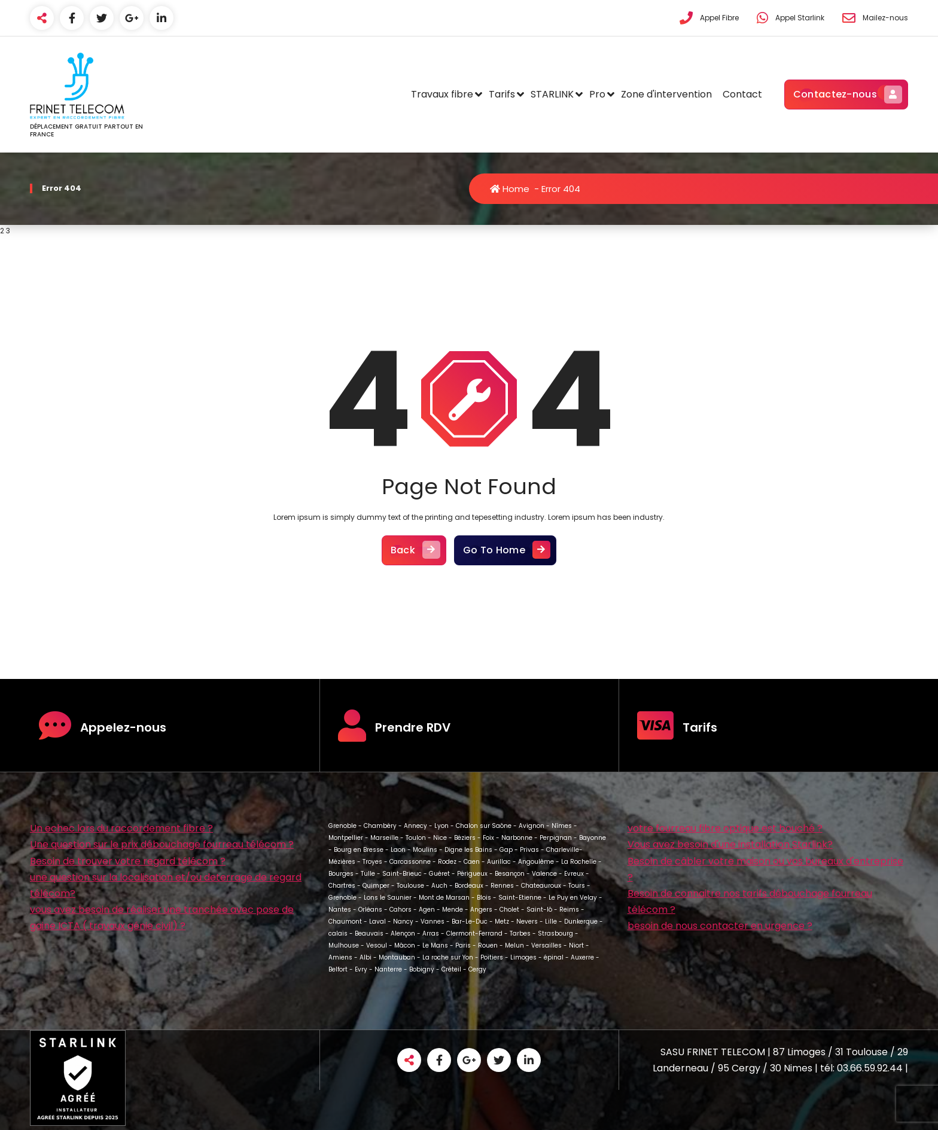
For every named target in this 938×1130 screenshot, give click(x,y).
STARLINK (552, 94)
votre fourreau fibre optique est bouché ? (725, 828)
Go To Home (505, 550)
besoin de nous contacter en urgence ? (720, 926)
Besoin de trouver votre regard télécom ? (128, 861)
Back (414, 550)
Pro (597, 94)
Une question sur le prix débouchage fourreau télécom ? (162, 844)
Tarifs (502, 94)
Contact (742, 94)
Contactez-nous (846, 94)
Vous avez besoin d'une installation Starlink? (730, 844)
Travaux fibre (442, 94)
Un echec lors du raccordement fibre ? (121, 828)
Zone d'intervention (666, 94)
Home (509, 188)
